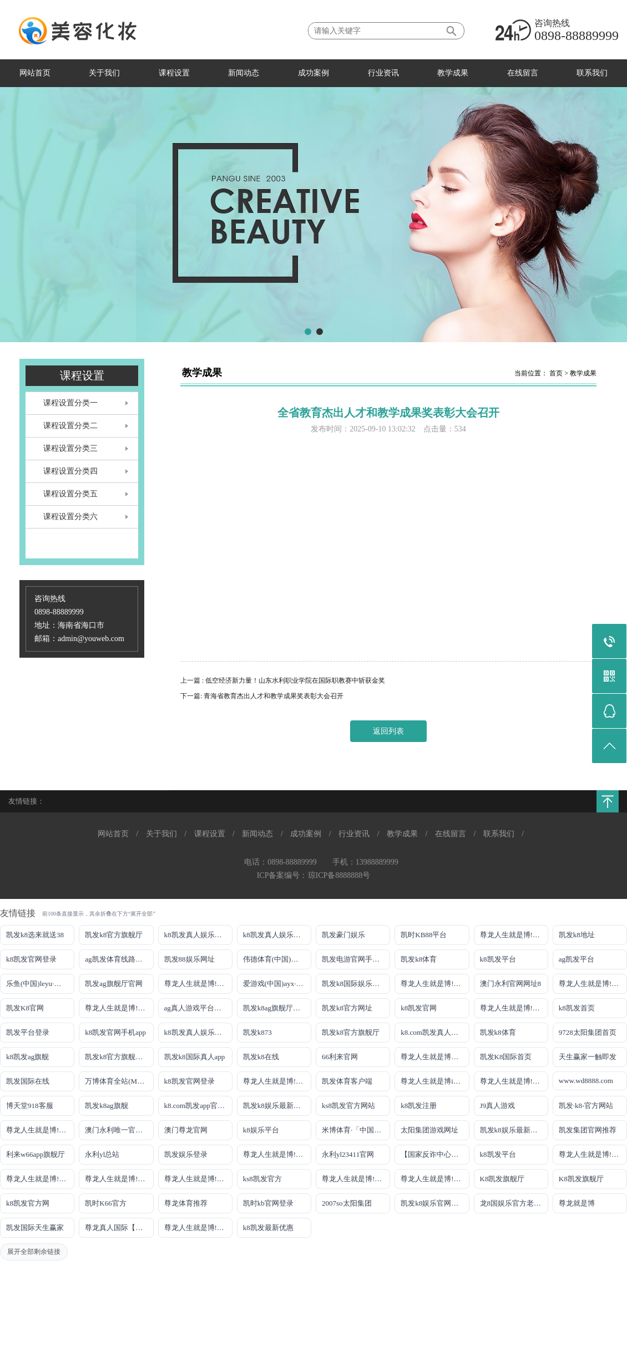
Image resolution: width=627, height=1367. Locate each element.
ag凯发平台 (576, 959)
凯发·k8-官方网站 (586, 1105)
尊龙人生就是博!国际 (276, 1081)
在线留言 (522, 73)
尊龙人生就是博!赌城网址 (198, 1227)
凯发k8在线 (261, 1057)
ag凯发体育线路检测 (117, 959)
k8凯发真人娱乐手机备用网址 (198, 1032)
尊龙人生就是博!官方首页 (435, 1179)
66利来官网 (340, 1057)
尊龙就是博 (577, 1203)
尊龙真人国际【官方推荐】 (119, 1227)
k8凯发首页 (577, 1008)
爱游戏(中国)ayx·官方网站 (277, 983)
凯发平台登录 (27, 1032)
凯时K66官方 (105, 1203)
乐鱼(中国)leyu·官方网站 (40, 983)
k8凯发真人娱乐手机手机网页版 (198, 935)
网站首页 (34, 73)
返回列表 (388, 731)
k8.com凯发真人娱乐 (433, 1032)
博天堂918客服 (29, 1105)
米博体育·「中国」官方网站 (356, 1130)
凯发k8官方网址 (347, 1008)
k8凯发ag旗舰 (27, 1057)
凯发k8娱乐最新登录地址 (277, 1105)
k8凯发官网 (419, 1008)
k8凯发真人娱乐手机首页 (277, 935)
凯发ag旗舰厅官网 (113, 983)
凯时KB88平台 (424, 935)
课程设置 (174, 73)
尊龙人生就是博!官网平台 (40, 1179)
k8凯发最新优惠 (268, 1227)
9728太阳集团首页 (587, 1032)
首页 (556, 373)
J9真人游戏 (497, 1105)
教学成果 (452, 73)
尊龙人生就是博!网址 (592, 983)
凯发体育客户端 (347, 1081)
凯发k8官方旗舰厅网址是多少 (119, 1057)
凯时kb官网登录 (268, 1203)
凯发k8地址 (577, 935)
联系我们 (592, 73)
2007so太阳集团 (347, 1203)
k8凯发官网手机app (115, 1032)
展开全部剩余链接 (33, 1252)
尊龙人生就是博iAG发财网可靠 (435, 1081)
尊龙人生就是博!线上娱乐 (198, 983)
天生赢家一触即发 (587, 1057)
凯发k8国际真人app (194, 1057)
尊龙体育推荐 (186, 1203)
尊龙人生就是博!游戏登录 (514, 935)
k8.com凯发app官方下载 (198, 1105)
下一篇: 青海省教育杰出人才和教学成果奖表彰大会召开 (261, 696)
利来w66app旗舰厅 (35, 1154)
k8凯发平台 (498, 959)
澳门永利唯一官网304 (119, 1130)
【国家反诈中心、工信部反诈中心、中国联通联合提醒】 (435, 1154)
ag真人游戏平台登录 (196, 1008)
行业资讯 (383, 73)
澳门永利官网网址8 (511, 983)
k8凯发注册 (419, 1105)
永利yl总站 (102, 1154)
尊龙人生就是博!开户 (513, 1008)
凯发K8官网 (25, 1008)
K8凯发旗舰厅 (502, 1179)
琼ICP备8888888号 (339, 875)
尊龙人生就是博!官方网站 (356, 1179)
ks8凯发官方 (262, 1179)
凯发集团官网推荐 (587, 1130)
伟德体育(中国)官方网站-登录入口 (277, 959)
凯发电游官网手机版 (354, 959)
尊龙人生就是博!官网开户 (119, 1179)
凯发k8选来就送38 (35, 935)
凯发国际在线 (27, 1081)
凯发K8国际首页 (506, 1057)
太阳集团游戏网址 (429, 1130)
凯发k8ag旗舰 (106, 1105)
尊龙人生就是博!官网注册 (514, 1081)
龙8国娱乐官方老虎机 (514, 1203)
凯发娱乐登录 (186, 1154)
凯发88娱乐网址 (189, 959)
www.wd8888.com (586, 1080)
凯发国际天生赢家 (35, 1227)
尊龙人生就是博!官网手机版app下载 (277, 1154)
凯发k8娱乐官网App (432, 1203)
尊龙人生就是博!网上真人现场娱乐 (119, 1008)
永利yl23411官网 (348, 1154)
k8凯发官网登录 (31, 959)
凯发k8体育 (419, 959)
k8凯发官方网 (27, 1203)
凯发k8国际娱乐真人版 (356, 983)
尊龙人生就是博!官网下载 (593, 1154)
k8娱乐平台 (261, 1130)
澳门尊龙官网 (186, 1130)
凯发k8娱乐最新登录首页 (514, 1130)
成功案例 (313, 73)
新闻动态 (243, 73)
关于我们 (104, 73)
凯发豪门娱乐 (343, 935)
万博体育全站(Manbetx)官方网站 (119, 1081)
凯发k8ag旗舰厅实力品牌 (277, 1008)
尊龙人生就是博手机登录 (435, 1057)
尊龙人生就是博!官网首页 (40, 1130)
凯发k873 (257, 1032)
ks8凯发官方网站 (348, 1105)
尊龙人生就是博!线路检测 (435, 983)
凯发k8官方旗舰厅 (114, 935)
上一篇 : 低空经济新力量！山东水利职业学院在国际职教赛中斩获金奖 (282, 680)
